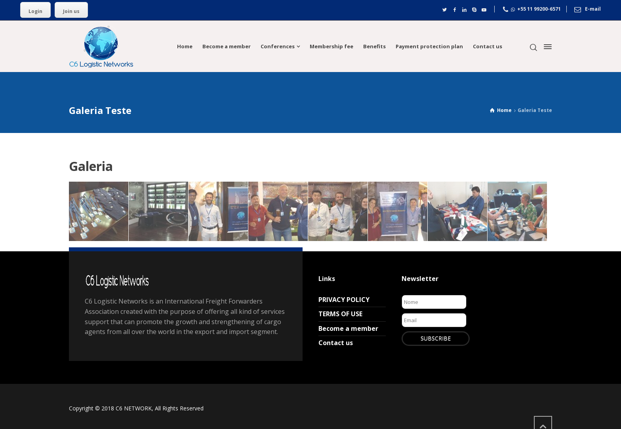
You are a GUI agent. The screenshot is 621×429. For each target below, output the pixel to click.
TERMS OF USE (340, 313)
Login (35, 11)
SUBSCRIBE (436, 338)
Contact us (335, 342)
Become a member (348, 328)
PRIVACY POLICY (344, 299)
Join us (71, 11)
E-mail (593, 9)
